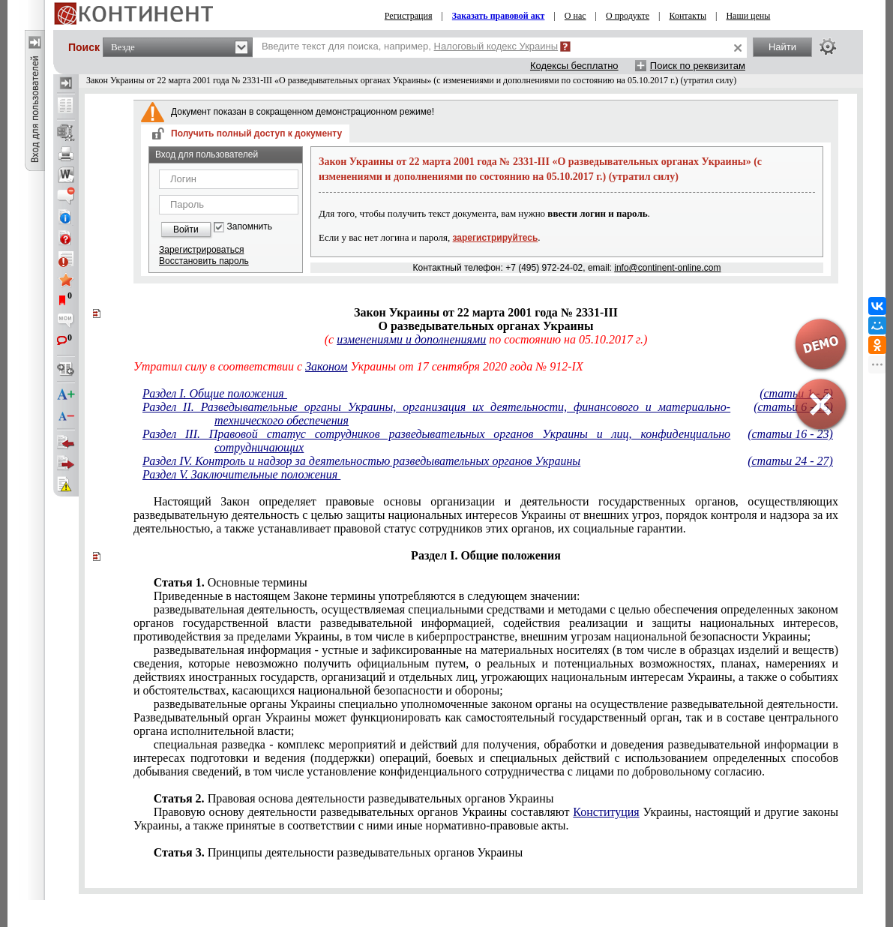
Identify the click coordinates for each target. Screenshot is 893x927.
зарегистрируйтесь (495, 237)
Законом (326, 366)
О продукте (627, 15)
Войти (186, 229)
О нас (575, 15)
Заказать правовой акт (498, 15)
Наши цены (748, 15)
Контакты (688, 15)
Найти (782, 46)
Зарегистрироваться (201, 249)
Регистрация (409, 15)
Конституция (606, 812)
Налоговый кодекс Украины (496, 46)
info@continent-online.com (667, 267)
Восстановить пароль (204, 261)
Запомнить (249, 227)
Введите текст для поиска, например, (410, 46)
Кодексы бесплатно (574, 65)
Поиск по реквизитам (697, 65)
